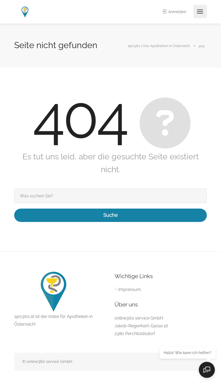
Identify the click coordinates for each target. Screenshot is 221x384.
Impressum (129, 289)
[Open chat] (208, 371)
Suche (110, 215)
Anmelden (173, 11)
